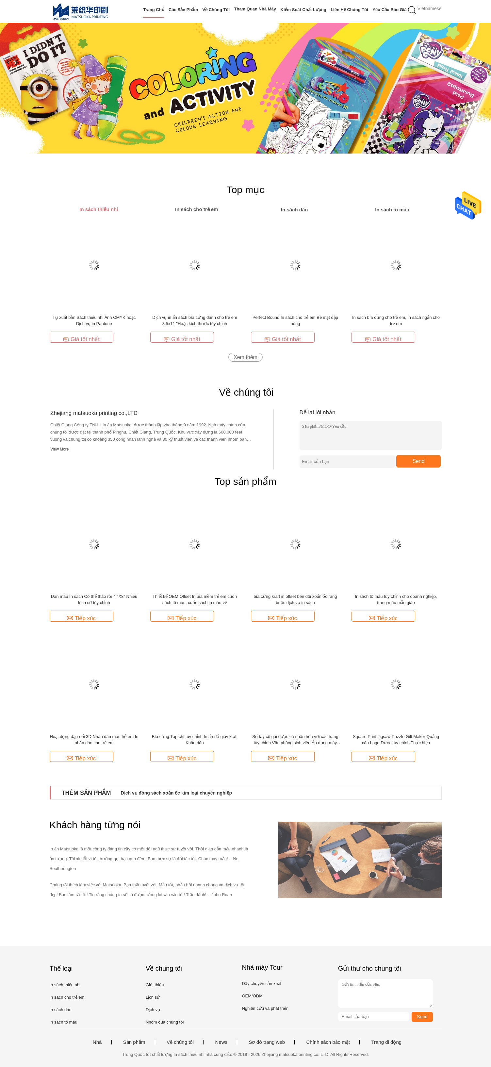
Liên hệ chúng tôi (349, 9)
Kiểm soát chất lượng (303, 9)
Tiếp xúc (81, 618)
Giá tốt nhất (81, 339)
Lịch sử (153, 997)
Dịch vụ (153, 1009)
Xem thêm (245, 357)
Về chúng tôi (216, 9)
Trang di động (386, 1042)
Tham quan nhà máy (255, 9)
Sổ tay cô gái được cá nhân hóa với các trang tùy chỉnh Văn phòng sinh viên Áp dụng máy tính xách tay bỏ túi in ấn (295, 742)
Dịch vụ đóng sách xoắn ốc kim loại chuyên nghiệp (176, 793)
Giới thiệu (155, 984)
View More (59, 449)
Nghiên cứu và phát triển (265, 1008)
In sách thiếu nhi (65, 984)
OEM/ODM (252, 995)
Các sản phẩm (183, 9)
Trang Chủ (153, 9)
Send (418, 461)
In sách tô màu (63, 1022)
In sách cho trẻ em (67, 997)
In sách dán (61, 1009)
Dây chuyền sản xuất (261, 983)
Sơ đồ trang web (267, 1042)
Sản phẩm (134, 1042)
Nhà (97, 1042)
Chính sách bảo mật (328, 1042)
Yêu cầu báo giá (389, 9)
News (221, 1042)
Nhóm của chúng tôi (165, 1022)
